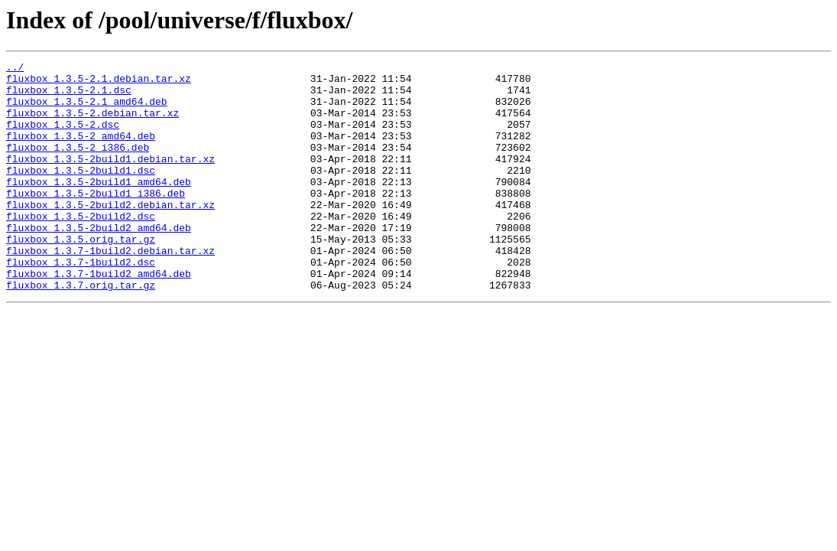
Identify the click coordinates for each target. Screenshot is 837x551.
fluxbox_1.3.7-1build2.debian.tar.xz (110, 289)
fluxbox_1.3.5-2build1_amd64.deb (98, 207)
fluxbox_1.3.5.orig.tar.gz (80, 275)
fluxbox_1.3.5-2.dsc (62, 138)
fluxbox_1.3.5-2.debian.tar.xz (92, 124)
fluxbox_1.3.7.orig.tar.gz (80, 330)
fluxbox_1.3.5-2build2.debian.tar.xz (110, 234)
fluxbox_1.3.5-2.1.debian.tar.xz (98, 83)
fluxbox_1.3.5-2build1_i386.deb (95, 220)
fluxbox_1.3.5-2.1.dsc (68, 96)
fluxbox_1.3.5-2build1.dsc (80, 193)
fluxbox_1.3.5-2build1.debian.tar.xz (110, 179)
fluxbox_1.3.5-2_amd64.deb (80, 151)
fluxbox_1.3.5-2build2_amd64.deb (98, 262)
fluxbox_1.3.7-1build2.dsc (80, 303)
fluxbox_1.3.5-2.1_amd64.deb (86, 110)
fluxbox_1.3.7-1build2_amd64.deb (98, 317)
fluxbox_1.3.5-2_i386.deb (77, 165)
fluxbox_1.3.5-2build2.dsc (80, 248)
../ (15, 69)
